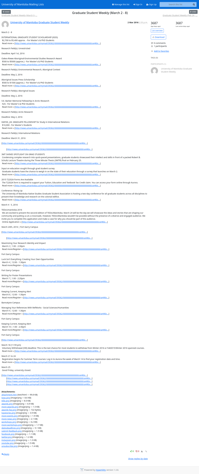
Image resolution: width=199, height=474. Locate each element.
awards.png (7, 403)
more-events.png (10, 415)
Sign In (137, 4)
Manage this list (120, 4)
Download (158, 37)
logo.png (6, 397)
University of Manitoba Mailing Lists (23, 4)
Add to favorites (160, 51)
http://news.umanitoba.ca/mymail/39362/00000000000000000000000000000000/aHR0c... (57, 43)
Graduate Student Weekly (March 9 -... (19, 15)
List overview (157, 30)
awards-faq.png (9, 409)
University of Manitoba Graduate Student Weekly (39, 22)
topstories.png (8, 412)
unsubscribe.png (9, 446)
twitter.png (7, 437)
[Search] (194, 4)
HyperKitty (101, 470)
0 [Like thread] (132, 451)
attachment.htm (9, 394)
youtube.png (8, 443)
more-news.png (9, 419)
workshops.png (9, 422)
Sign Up (151, 4)
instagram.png (9, 440)
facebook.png (8, 434)
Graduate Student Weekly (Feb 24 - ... (180, 15)
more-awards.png (10, 406)
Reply (5, 454)
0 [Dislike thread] (137, 451)
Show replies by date (138, 458)
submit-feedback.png (12, 431)
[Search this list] (175, 4)
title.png (6, 400)
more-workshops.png (12, 425)
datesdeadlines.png (11, 428)
